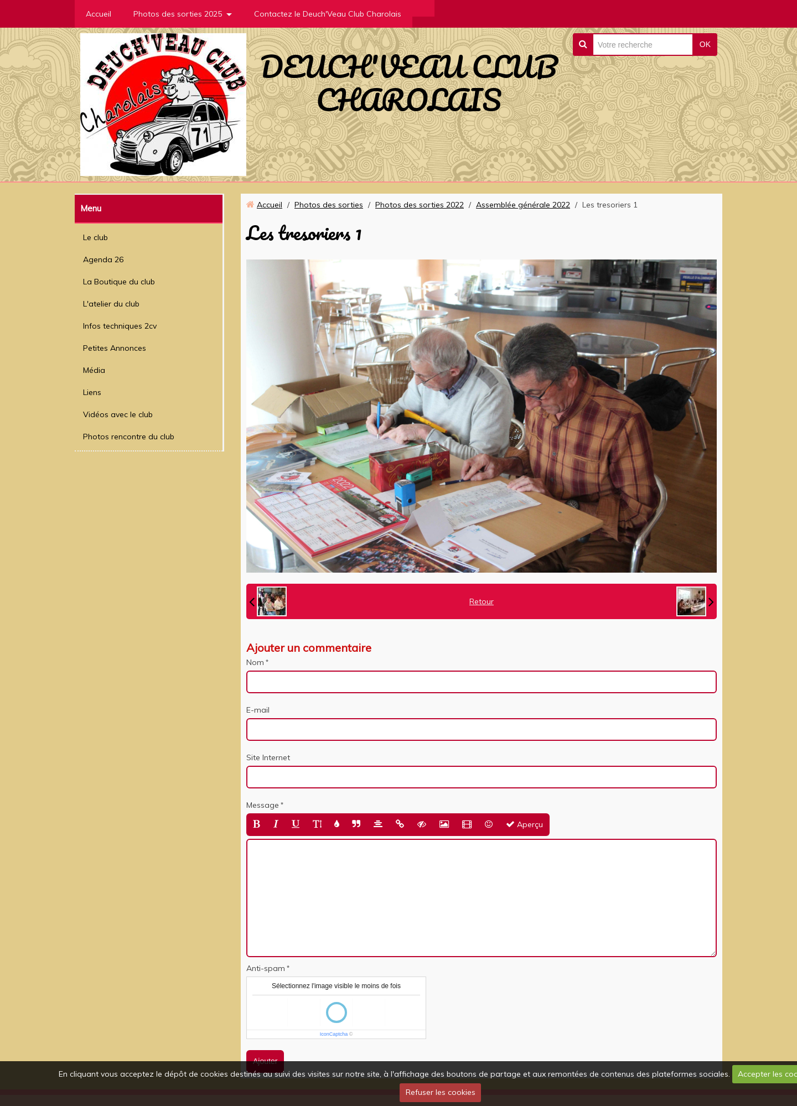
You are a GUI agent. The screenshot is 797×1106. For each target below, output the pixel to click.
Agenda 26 (103, 259)
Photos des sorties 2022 (419, 205)
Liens (92, 392)
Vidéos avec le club (118, 414)
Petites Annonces (114, 348)
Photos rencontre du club (128, 437)
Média (94, 370)
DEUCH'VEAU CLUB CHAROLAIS (408, 83)
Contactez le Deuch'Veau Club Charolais (327, 14)
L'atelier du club (111, 304)
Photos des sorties (328, 205)
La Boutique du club (119, 282)
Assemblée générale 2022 (523, 205)
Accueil (98, 14)
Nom (255, 662)
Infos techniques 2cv (120, 326)
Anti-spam (265, 968)
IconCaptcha (334, 1034)
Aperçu (524, 824)
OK (705, 44)
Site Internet (268, 757)
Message (262, 805)
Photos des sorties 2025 (177, 14)
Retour (481, 601)
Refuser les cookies (440, 1092)
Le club (95, 237)
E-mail (258, 710)
